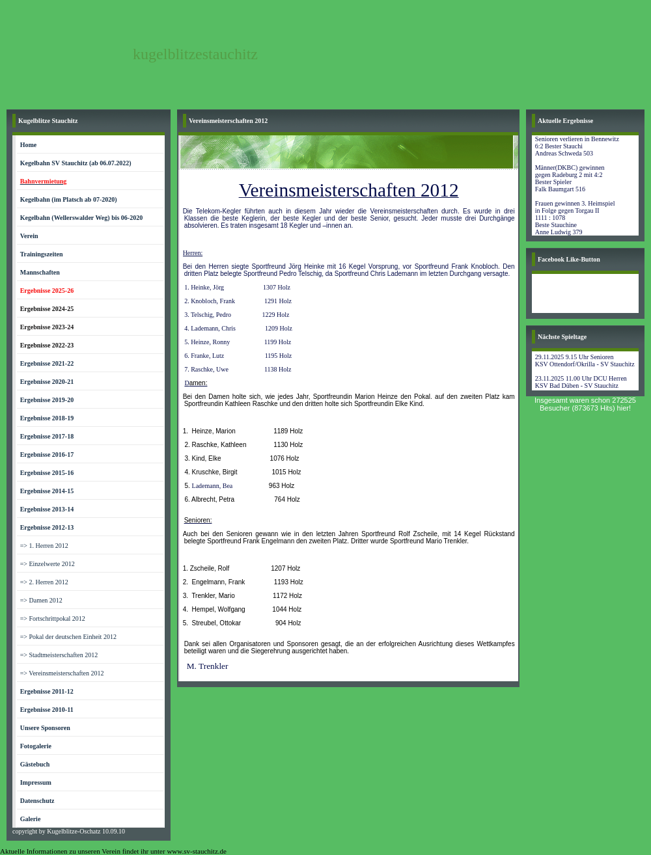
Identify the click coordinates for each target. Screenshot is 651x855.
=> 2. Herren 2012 (44, 582)
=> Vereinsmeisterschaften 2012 (62, 673)
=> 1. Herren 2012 (44, 545)
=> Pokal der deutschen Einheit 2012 (68, 636)
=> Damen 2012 (41, 600)
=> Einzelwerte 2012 (47, 563)
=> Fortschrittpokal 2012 (52, 618)
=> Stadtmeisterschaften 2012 (59, 654)
